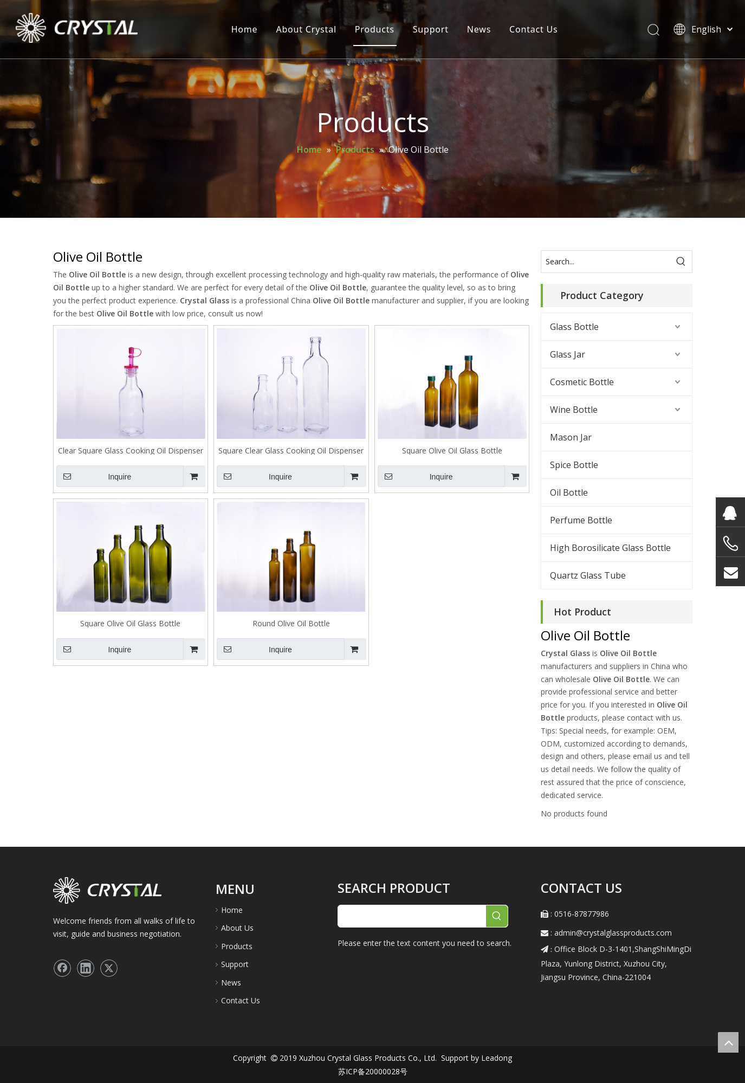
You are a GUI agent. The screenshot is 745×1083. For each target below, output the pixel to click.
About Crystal (305, 30)
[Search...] (605, 262)
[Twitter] (109, 968)
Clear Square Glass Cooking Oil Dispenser (130, 450)
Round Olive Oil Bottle (291, 622)
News (478, 30)
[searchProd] (412, 916)
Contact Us (533, 30)
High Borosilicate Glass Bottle (610, 548)
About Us (237, 928)
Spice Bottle (574, 465)
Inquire (94, 476)
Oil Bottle (569, 492)
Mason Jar (571, 437)
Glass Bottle (574, 327)
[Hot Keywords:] (681, 262)
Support (430, 30)
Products (374, 30)
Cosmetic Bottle (582, 382)
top (728, 1042)
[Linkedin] (85, 968)
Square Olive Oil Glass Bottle (452, 450)
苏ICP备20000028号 (372, 1071)
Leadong (495, 1058)
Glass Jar (567, 354)
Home (243, 30)
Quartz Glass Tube (588, 575)
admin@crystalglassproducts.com (613, 933)
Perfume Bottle (581, 520)
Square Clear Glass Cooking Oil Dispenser (291, 450)
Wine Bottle (574, 410)
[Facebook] (62, 968)
